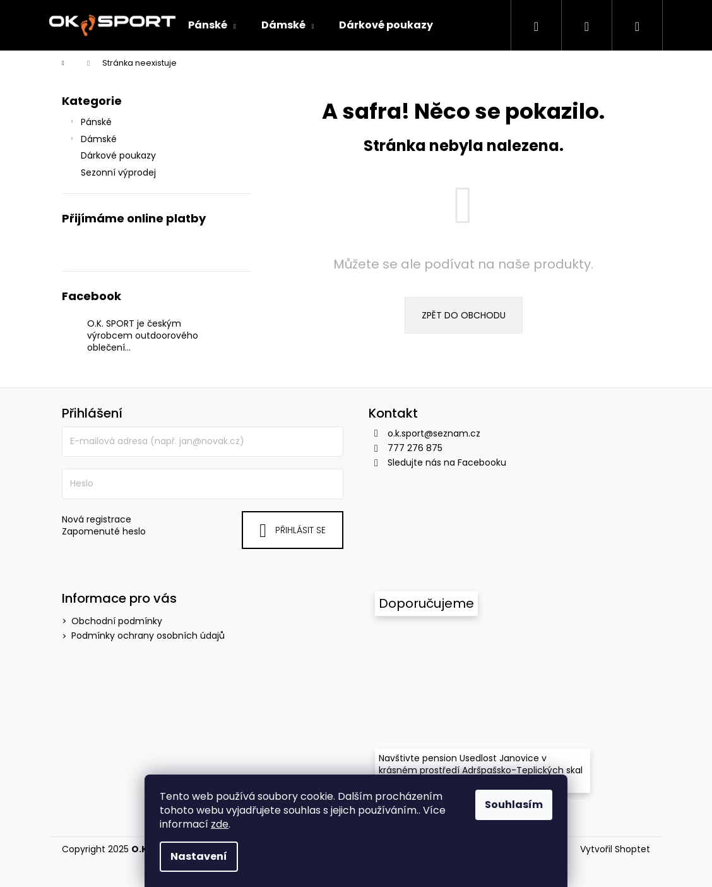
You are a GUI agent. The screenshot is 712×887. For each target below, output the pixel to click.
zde (219, 824)
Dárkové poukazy (119, 155)
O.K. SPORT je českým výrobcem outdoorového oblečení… (142, 335)
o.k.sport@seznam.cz (434, 433)
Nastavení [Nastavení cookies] (198, 856)
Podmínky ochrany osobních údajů (148, 635)
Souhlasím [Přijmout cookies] (514, 804)
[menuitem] (212, 25)
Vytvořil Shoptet (615, 849)
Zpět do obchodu (464, 315)
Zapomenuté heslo (104, 532)
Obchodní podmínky (116, 621)
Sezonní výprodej (119, 172)
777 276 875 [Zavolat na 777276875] (415, 448)
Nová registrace (96, 520)
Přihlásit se (300, 530)
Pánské (90, 123)
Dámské (92, 140)
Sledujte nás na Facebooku (447, 462)
